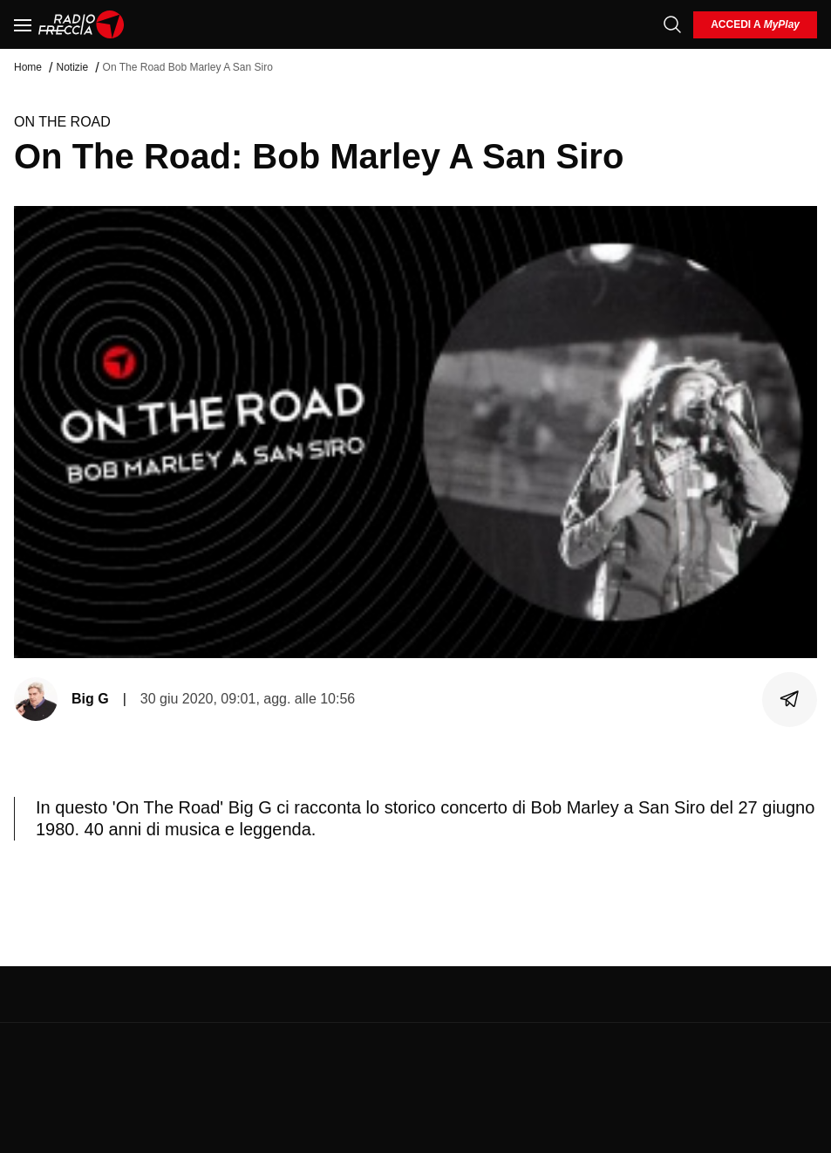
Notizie (72, 67)
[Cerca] (672, 24)
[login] (755, 24)
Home (28, 67)
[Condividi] (790, 699)
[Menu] (22, 24)
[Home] (81, 24)
